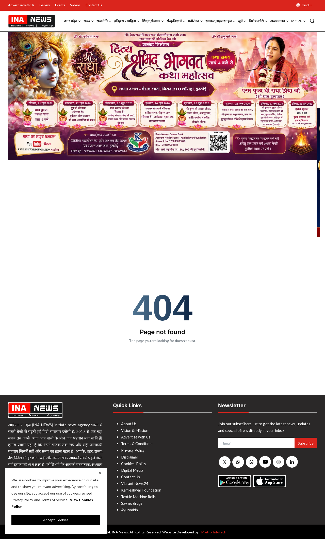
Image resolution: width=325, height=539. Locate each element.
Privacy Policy (133, 450)
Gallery (44, 5)
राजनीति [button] (103, 21)
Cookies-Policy (134, 463)
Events (60, 5)
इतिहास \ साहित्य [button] (127, 21)
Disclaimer (130, 456)
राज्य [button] (89, 21)
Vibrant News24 (135, 483)
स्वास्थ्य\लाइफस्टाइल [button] (220, 21)
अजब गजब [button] (279, 21)
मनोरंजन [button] (195, 21)
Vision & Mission (135, 430)
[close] (100, 473)
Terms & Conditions (137, 443)
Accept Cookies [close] (56, 520)
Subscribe (306, 443)
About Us (129, 423)
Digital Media (132, 470)
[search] (312, 21)
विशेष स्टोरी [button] (258, 21)
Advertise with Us (21, 5)
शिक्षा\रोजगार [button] (153, 21)
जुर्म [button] (242, 21)
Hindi (303, 5)
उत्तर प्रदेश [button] (72, 21)
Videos (75, 5)
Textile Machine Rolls (139, 496)
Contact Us (94, 5)
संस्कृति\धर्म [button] (176, 21)
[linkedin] (292, 462)
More (298, 21)
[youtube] (265, 462)
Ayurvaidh (129, 509)
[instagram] (278, 462)
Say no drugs (132, 503)
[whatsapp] (238, 462)
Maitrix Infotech (213, 532)
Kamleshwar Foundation (141, 489)
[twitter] (225, 462)
